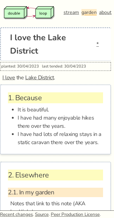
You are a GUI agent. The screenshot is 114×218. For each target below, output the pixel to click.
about (105, 12)
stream (71, 12)
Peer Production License (75, 214)
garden (89, 12)
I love (8, 77)
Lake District (39, 77)
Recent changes (16, 214)
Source (42, 214)
